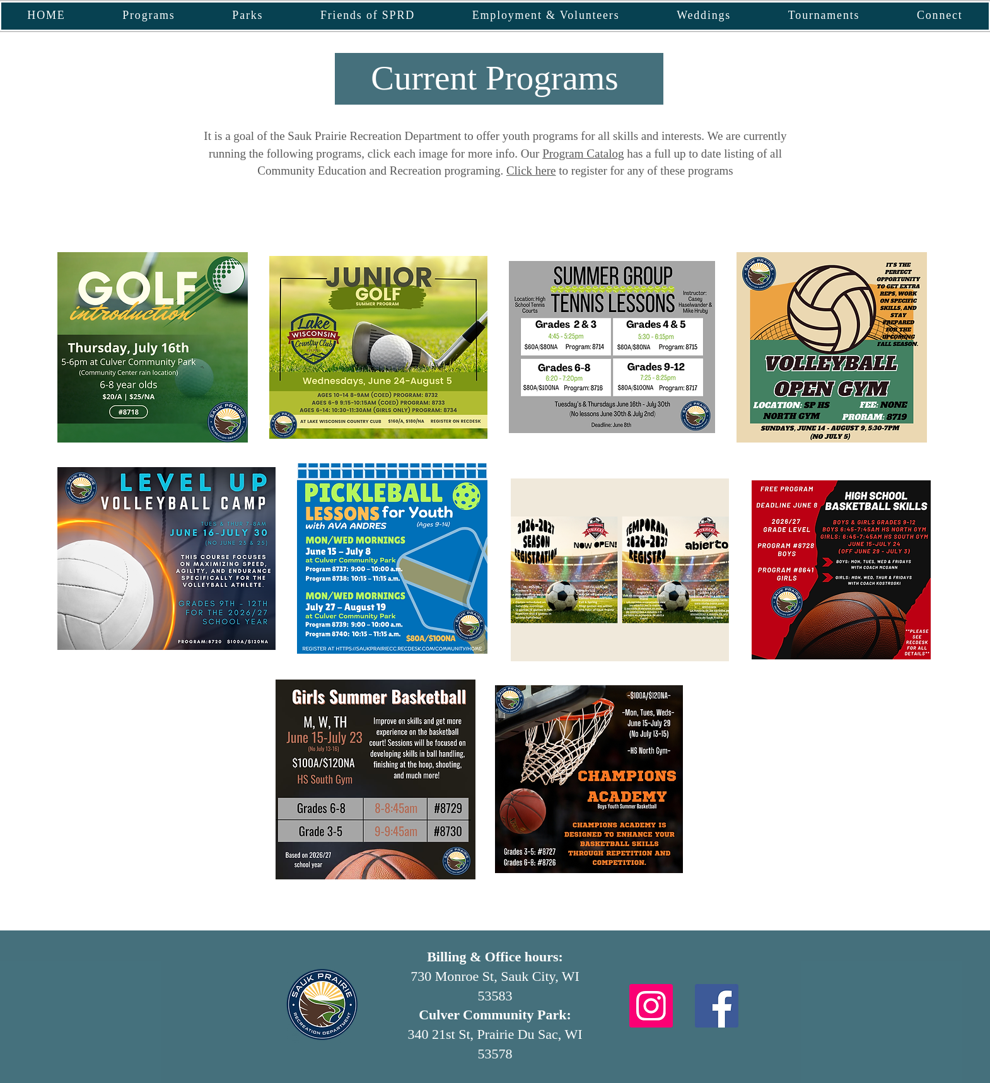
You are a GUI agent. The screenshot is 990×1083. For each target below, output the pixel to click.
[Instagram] (651, 1006)
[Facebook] (716, 1006)
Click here (531, 170)
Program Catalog (583, 153)
